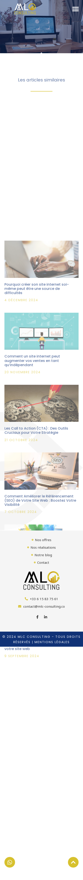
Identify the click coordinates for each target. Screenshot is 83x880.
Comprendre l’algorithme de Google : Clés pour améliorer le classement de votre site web (37, 698)
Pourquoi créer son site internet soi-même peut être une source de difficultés (36, 342)
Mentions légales (52, 642)
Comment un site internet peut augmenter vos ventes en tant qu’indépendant (32, 414)
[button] (75, 9)
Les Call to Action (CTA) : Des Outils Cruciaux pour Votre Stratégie (36, 484)
